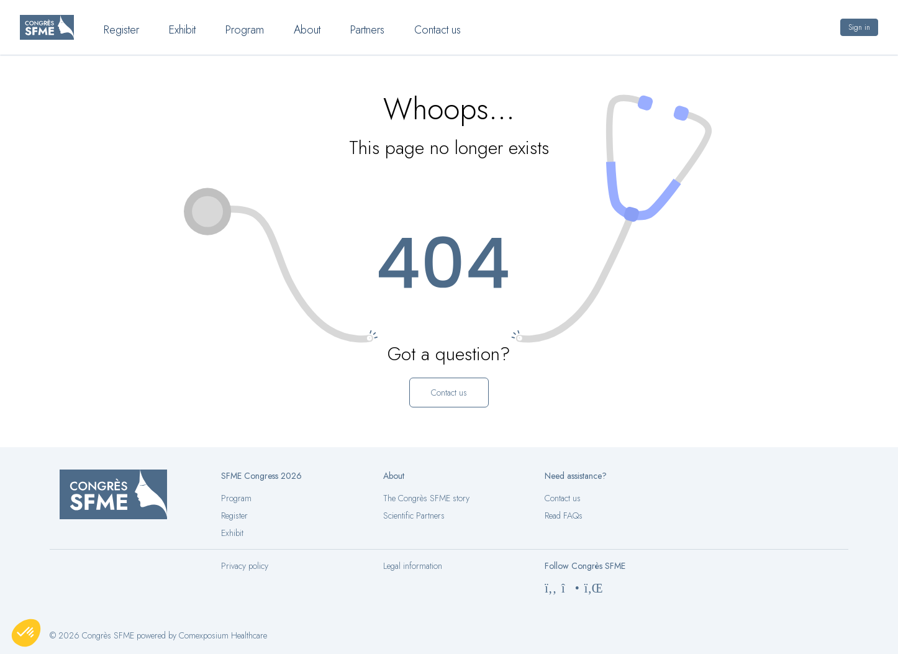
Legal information (412, 566)
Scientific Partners (414, 515)
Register (234, 515)
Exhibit (232, 533)
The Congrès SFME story (426, 498)
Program (236, 498)
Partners (367, 30)
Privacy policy (244, 566)
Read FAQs (564, 515)
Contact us (563, 498)
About (307, 30)
